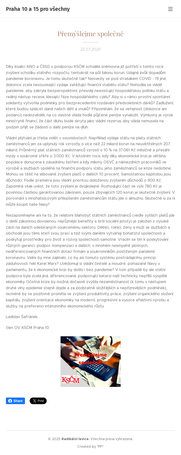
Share (15, 401)
